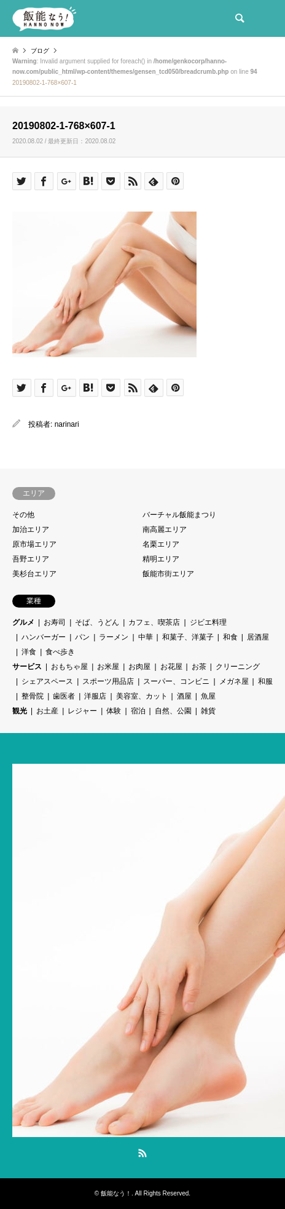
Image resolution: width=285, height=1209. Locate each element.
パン (82, 637)
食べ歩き (60, 652)
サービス (27, 666)
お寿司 (55, 622)
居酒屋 (258, 637)
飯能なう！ (116, 1193)
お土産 (47, 711)
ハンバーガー (43, 637)
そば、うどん (97, 622)
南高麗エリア (164, 529)
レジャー (82, 711)
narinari (67, 424)
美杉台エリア (34, 573)
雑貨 (208, 711)
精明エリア (160, 559)
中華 (145, 637)
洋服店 (95, 696)
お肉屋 (139, 666)
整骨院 (32, 696)
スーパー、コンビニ (176, 681)
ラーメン (113, 637)
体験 (113, 711)
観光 (19, 711)
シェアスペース (47, 681)
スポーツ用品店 (108, 681)
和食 (230, 637)
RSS (142, 1153)
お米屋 (108, 666)
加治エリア (30, 529)
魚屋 (208, 696)
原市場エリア (34, 544)
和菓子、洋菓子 (188, 637)
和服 (265, 681)
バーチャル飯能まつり (179, 514)
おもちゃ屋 (69, 666)
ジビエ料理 (208, 622)
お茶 (199, 666)
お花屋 (171, 666)
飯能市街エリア (168, 573)
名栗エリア (160, 544)
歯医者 (64, 696)
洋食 (28, 652)
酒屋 (184, 696)
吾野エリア (30, 559)
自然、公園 (173, 711)
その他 (23, 514)
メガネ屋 (234, 681)
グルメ (23, 622)
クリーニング (238, 666)
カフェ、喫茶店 (154, 622)
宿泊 (138, 711)
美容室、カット (142, 696)
